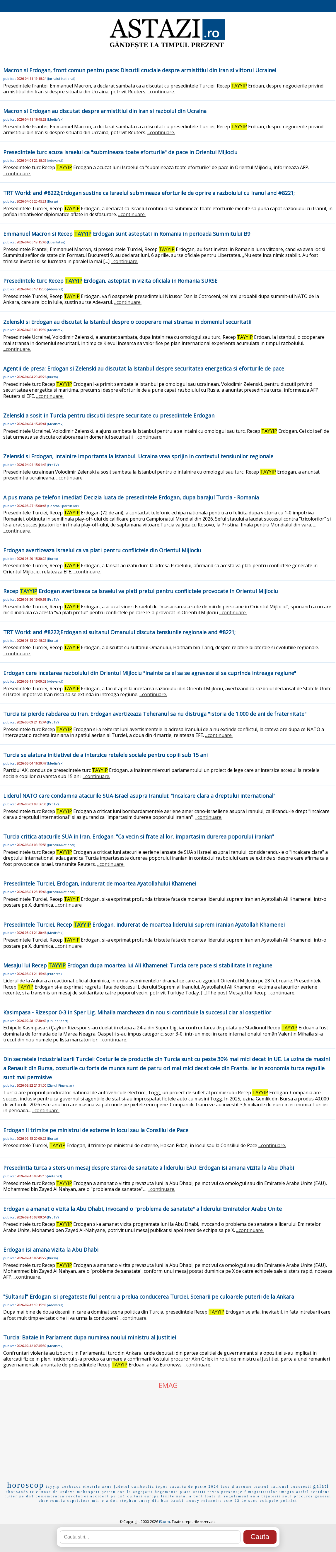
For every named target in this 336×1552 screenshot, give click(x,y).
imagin (286, 1492)
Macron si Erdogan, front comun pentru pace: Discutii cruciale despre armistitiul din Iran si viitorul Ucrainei (139, 70)
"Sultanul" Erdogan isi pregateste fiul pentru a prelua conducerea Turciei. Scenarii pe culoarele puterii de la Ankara (148, 1296)
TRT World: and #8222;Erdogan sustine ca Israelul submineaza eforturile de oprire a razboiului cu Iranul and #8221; (149, 192)
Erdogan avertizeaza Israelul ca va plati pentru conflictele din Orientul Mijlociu (102, 550)
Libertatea (56, 242)
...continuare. (161, 91)
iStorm (164, 1521)
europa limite (159, 1496)
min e (98, 1501)
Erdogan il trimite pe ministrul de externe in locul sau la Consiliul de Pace (95, 1130)
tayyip (53, 1486)
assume (244, 1486)
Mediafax (55, 119)
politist (288, 1501)
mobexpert (88, 1492)
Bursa (52, 201)
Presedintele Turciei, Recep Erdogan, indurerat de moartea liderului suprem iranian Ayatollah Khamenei (144, 924)
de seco (250, 1501)
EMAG (168, 1385)
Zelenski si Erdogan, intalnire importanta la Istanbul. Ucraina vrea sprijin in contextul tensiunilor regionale (138, 456)
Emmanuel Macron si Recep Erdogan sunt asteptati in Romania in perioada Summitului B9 (126, 233)
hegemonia (166, 1492)
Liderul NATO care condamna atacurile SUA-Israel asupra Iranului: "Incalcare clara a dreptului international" (139, 795)
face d (228, 1486)
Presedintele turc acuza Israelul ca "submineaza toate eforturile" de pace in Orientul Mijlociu (120, 152)
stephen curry (135, 1501)
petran (109, 1492)
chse (43, 1501)
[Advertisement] (168, 1434)
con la (124, 1492)
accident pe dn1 (108, 1496)
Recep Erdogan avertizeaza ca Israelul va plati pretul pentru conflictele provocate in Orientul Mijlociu (140, 591)
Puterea (54, 974)
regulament (236, 1496)
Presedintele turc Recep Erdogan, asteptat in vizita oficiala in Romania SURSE (110, 280)
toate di (213, 1496)
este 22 (232, 1501)
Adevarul (55, 160)
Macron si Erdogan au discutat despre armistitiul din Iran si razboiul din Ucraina (105, 111)
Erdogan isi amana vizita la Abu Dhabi (50, 1249)
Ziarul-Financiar (60, 1085)
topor (162, 1486)
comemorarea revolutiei (62, 1496)
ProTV (53, 464)
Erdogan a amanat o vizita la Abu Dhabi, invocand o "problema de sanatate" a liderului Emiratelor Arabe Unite (142, 1208)
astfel (302, 1492)
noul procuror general (306, 1496)
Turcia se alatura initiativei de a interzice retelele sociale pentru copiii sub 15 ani (105, 754)
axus (107, 1486)
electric (91, 1486)
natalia (184, 1496)
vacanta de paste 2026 (194, 1486)
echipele (269, 1501)
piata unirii (193, 1492)
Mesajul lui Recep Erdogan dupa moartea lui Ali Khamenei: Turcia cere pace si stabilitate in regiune (137, 965)
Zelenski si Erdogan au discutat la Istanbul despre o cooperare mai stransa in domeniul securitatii (127, 321)
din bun (160, 1501)
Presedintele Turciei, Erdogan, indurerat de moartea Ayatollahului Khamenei (99, 883)
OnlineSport (57, 1021)
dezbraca (71, 1486)
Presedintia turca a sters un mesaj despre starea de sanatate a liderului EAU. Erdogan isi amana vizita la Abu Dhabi (148, 1167)
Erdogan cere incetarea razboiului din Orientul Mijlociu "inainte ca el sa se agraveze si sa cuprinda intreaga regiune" (149, 672)
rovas (213, 1492)
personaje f (233, 1492)
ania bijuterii (265, 1496)
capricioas (79, 1501)
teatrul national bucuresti (282, 1486)
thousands (17, 1492)
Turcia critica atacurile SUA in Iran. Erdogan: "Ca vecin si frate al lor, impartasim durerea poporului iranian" (138, 836)
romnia (58, 1501)
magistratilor (262, 1492)
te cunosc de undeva (52, 1492)
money (193, 1501)
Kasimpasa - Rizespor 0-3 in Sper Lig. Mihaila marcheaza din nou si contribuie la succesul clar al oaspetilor (137, 1012)
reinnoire (212, 1501)
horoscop (25, 1484)
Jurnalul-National (61, 78)
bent (198, 1496)
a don (112, 1501)
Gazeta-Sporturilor (63, 506)
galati (321, 1486)
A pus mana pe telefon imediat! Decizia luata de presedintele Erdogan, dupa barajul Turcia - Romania (131, 497)
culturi (135, 1496)
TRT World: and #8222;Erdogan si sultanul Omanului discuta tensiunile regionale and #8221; (119, 632)
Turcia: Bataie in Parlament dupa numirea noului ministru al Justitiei (89, 1337)
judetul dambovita (134, 1486)
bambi (177, 1501)
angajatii (143, 1492)
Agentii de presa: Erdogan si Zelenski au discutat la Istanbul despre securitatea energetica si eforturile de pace (143, 368)
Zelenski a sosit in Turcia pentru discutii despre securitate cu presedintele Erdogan (108, 415)
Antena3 (54, 1176)
